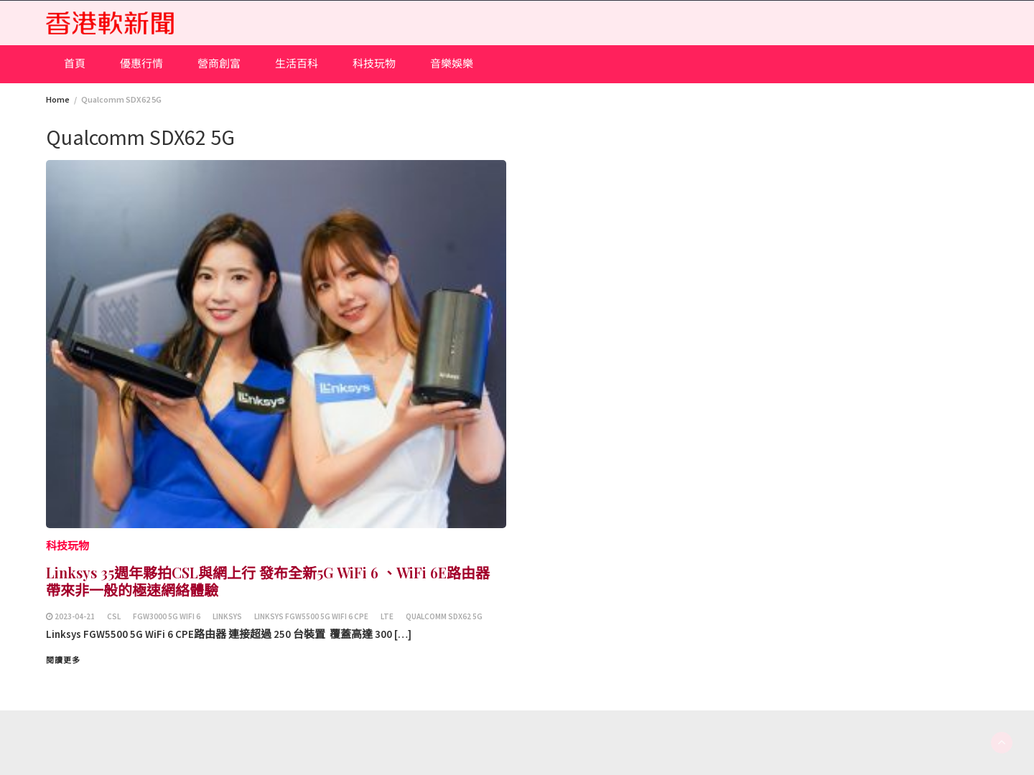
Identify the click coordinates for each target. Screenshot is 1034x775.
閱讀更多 (63, 660)
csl (114, 616)
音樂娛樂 (451, 63)
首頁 (74, 63)
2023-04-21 (75, 616)
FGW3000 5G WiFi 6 (166, 616)
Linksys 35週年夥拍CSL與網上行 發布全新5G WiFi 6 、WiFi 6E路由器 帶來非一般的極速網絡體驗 (268, 581)
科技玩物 (374, 63)
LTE (387, 616)
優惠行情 (141, 63)
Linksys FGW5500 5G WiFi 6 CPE (311, 616)
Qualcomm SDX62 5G (444, 616)
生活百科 (296, 63)
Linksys (227, 616)
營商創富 (219, 63)
